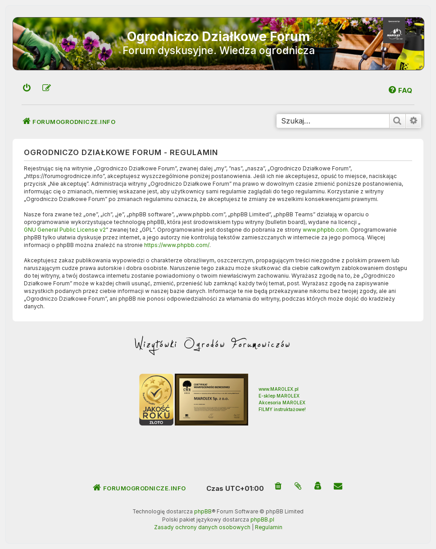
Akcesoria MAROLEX (282, 402)
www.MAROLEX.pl (279, 389)
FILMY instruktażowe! (282, 409)
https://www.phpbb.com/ (176, 245)
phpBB (203, 511)
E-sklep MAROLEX (279, 395)
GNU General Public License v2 (65, 229)
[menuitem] (27, 88)
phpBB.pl (262, 520)
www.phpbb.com (325, 229)
